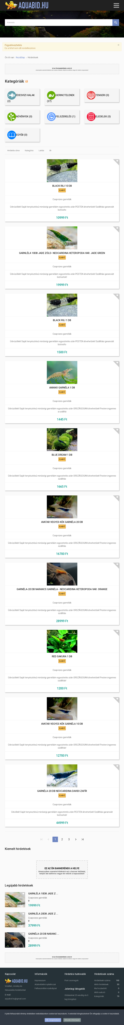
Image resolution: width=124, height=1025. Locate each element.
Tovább (76, 839)
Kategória (29, 150)
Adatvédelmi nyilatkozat (45, 984)
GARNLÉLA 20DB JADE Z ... (43, 913)
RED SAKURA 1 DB (62, 656)
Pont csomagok (72, 980)
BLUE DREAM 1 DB (62, 454)
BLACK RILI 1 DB (62, 320)
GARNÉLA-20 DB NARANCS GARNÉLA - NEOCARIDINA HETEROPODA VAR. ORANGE (62, 589)
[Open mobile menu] (116, 5)
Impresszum (40, 980)
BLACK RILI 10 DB (62, 185)
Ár (50, 150)
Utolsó (82, 839)
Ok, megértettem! (53, 1020)
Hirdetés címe (13, 150)
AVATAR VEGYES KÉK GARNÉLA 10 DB (62, 723)
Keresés (115, 22)
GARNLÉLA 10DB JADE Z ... (43, 893)
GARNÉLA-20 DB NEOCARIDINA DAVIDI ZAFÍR (62, 791)
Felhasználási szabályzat (46, 988)
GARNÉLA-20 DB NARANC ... (43, 933)
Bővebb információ (72, 1020)
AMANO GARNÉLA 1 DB (62, 387)
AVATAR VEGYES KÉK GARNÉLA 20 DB (62, 522)
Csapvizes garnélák (62, 199)
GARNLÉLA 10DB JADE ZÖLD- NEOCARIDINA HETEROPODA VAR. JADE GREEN (62, 253)
